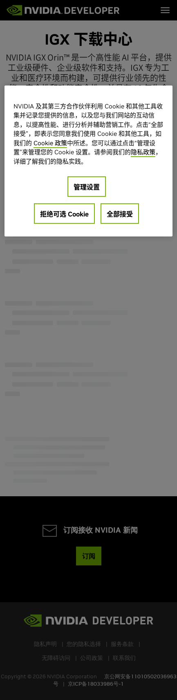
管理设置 (87, 187)
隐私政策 (143, 152)
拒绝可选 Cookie (64, 214)
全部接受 (120, 214)
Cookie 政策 (50, 143)
